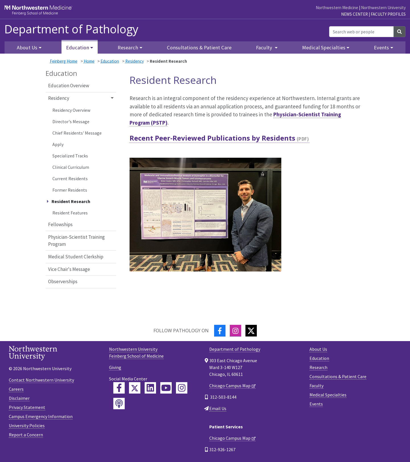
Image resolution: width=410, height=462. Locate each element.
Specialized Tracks (70, 156)
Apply (57, 144)
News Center (354, 14)
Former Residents (69, 190)
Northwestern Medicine (337, 7)
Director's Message (70, 121)
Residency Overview (71, 110)
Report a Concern (26, 434)
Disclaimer (19, 398)
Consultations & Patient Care (199, 47)
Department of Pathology (71, 29)
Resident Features (70, 213)
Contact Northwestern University (41, 380)
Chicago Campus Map (230, 385)
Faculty (316, 385)
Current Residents (70, 178)
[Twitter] (251, 331)
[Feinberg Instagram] (181, 388)
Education (110, 61)
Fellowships (60, 224)
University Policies (27, 425)
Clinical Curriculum (70, 167)
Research (318, 367)
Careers (16, 389)
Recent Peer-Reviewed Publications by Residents (212, 138)
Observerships (62, 281)
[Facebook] (220, 331)
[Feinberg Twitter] (134, 388)
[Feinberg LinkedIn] (150, 388)
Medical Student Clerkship (75, 257)
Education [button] (77, 47)
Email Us (217, 408)
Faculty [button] (264, 47)
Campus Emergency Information (41, 416)
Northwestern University (383, 7)
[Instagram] (235, 331)
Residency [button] (58, 98)
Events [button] (381, 47)
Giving (115, 367)
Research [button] (128, 47)
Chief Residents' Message (77, 133)
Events (316, 404)
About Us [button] (27, 47)
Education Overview (68, 85)
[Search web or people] (361, 31)
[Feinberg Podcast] (119, 403)
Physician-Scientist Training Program (76, 241)
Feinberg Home (63, 61)
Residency (134, 61)
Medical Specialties (328, 395)
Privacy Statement (27, 407)
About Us (318, 349)
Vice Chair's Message (69, 269)
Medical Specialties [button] (323, 47)
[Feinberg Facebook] (119, 388)
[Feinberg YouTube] (166, 388)
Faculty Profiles (388, 14)
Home (89, 61)
